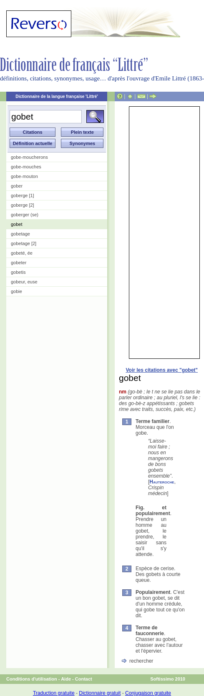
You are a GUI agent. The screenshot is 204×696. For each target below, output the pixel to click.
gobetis (18, 272)
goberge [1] (22, 195)
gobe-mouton (24, 176)
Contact (83, 678)
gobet (17, 224)
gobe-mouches (26, 166)
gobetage (20, 233)
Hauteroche (161, 482)
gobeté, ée (22, 252)
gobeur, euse (24, 281)
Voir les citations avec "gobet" (162, 370)
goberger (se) (24, 214)
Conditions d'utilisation (31, 678)
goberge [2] (22, 205)
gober (17, 185)
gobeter (18, 262)
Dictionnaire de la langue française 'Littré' (56, 96)
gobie (16, 291)
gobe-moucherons (29, 157)
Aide (66, 678)
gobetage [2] (23, 243)
